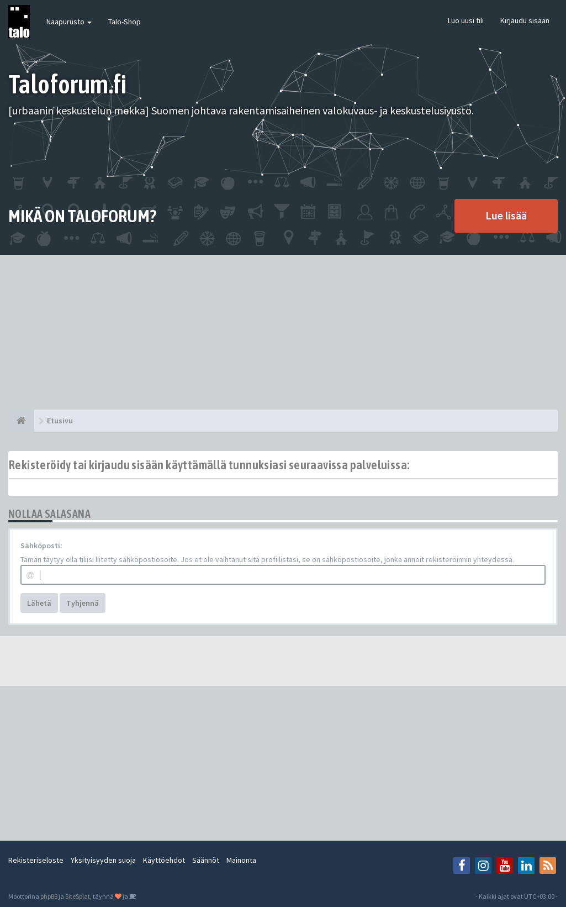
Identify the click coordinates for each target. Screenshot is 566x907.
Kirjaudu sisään (524, 20)
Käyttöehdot (164, 860)
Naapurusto (69, 22)
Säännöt (205, 860)
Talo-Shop (124, 22)
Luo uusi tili (466, 20)
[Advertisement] (283, 332)
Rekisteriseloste (36, 860)
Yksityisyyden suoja (103, 860)
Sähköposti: (41, 546)
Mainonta (241, 860)
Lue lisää (506, 215)
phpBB (48, 896)
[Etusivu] (21, 421)
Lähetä (39, 603)
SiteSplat (77, 896)
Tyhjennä (82, 603)
